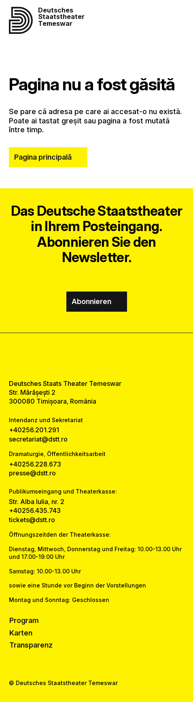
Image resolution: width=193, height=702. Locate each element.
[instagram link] (96, 356)
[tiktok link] (117, 356)
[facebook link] (75, 356)
